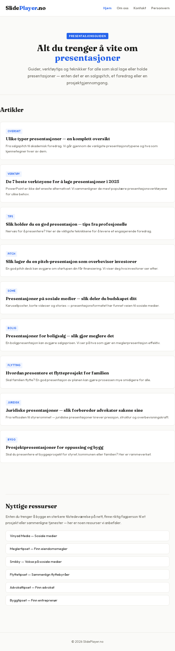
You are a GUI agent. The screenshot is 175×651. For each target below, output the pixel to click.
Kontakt (139, 8)
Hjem (107, 8)
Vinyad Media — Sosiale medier (33, 536)
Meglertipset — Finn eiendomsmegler (39, 548)
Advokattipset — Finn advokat (32, 587)
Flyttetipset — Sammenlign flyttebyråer (40, 574)
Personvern (160, 8)
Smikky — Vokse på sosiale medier (36, 561)
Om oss (122, 8)
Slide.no (25, 8)
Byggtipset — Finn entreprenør (33, 600)
